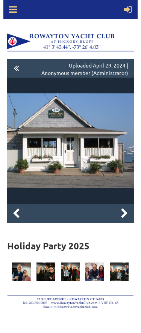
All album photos (16, 68)
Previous (16, 213)
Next (124, 213)
